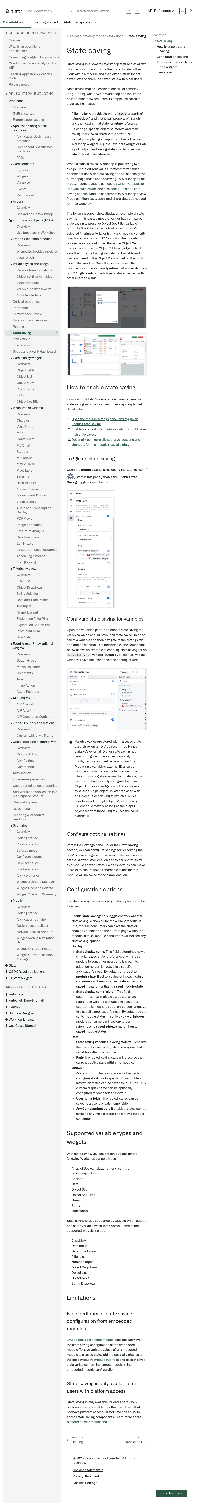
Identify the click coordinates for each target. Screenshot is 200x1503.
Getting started (46, 22)
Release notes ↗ (20, 84)
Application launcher (32, 919)
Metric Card (25, 464)
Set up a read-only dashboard (34, 351)
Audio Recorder (28, 691)
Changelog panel (25, 802)
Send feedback (171, 1493)
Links (20, 395)
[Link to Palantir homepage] (14, 11)
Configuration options (172, 56)
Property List (26, 389)
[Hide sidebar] (56, 32)
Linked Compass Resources (37, 549)
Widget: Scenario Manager (36, 881)
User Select (25, 637)
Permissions (25, 195)
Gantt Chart (25, 439)
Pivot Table (24, 470)
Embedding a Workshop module (90, 1339)
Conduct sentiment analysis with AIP (32, 65)
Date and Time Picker (32, 600)
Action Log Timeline (31, 556)
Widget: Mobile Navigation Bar (35, 940)
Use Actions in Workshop (35, 214)
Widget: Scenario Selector (35, 888)
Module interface (29, 295)
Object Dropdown (29, 587)
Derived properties (26, 301)
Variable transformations (34, 270)
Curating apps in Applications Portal (30, 76)
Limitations (164, 72)
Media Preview (27, 489)
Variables (23, 182)
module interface (106, 1359)
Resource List (26, 483)
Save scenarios (28, 863)
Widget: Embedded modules (37, 251)
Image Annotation (29, 525)
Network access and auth (35, 932)
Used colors (21, 345)
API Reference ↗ (161, 11)
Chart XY (23, 420)
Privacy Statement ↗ (87, 1476)
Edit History (25, 543)
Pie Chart (23, 445)
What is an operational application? (25, 48)
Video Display (26, 501)
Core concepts (27, 844)
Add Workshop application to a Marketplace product (35, 794)
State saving (22, 333)
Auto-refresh (22, 773)
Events (21, 189)
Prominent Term (28, 631)
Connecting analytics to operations (34, 57)
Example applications (28, 119)
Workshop (115, 36)
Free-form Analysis (30, 531)
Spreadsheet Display (32, 495)
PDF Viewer (25, 518)
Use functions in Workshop (36, 232)
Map (20, 433)
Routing (18, 326)
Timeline (23, 476)
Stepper (22, 451)
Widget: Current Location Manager (35, 957)
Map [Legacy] (26, 562)
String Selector (27, 593)
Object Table (25, 370)
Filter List (23, 581)
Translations (21, 339)
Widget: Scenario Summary (36, 894)
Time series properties (29, 779)
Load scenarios (28, 869)
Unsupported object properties (35, 785)
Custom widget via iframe (35, 735)
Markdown (24, 458)
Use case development (85, 36)
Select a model (27, 850)
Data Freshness (28, 537)
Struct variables (28, 282)
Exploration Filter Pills (32, 618)
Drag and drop (27, 754)
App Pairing (25, 760)
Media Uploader (28, 666)
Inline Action (26, 685)
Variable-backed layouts (34, 289)
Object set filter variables (34, 276)
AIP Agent (24, 710)
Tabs (20, 679)
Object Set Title (28, 401)
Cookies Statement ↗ (88, 1470)
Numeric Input (27, 612)
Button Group (26, 660)
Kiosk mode (21, 808)
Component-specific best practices (35, 149)
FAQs (20, 157)
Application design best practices (34, 139)
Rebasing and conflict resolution (28, 817)
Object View (25, 382)
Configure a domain (31, 856)
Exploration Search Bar (33, 625)
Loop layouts (26, 257)
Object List (24, 376)
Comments (25, 673)
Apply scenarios (28, 875)
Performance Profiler (28, 314)
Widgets (22, 176)
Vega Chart (25, 426)
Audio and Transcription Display (34, 510)
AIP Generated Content (34, 716)
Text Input (24, 606)
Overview (15, 40)
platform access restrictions (87, 1422)
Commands (25, 766)
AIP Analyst (25, 704)
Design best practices (32, 925)
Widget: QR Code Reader (35, 948)
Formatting (21, 307)
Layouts (22, 170)
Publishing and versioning (31, 320)
